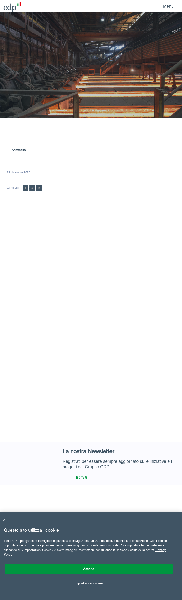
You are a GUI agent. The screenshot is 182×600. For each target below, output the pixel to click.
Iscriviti (81, 477)
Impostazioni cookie (89, 583)
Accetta (88, 569)
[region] (91, 556)
